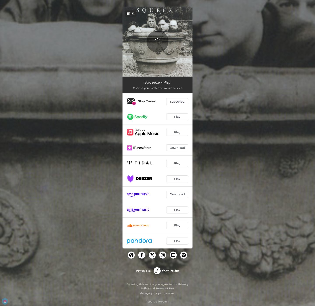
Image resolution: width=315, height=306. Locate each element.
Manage (145, 293)
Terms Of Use (165, 288)
